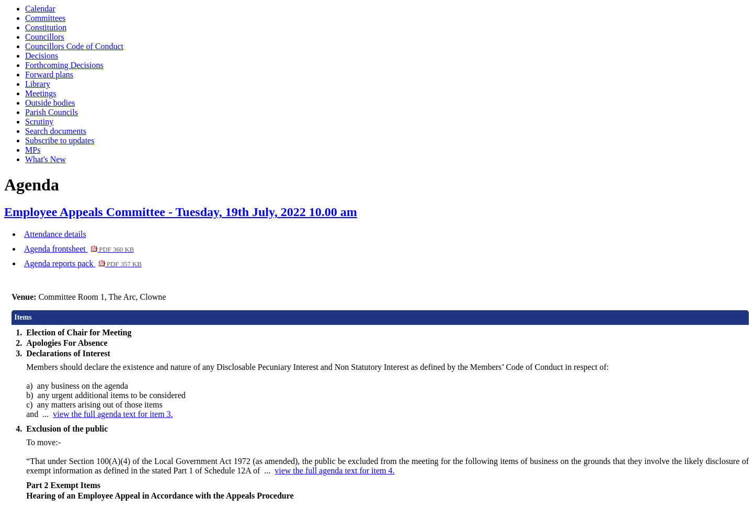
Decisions (41, 55)
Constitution (45, 27)
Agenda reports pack (83, 263)
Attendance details (55, 234)
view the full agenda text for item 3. (113, 414)
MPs (32, 149)
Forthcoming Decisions (64, 65)
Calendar (40, 8)
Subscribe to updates (59, 140)
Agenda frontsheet (79, 248)
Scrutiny (39, 121)
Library (37, 84)
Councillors (44, 36)
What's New (45, 159)
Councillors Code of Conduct (74, 46)
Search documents (55, 131)
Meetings (40, 93)
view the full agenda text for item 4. (334, 470)
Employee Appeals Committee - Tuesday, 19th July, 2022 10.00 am (180, 212)
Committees (45, 18)
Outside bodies (50, 102)
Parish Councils (51, 112)
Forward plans (49, 74)
